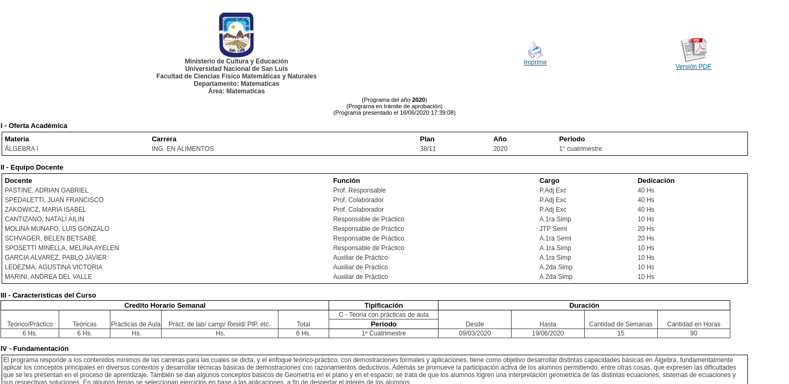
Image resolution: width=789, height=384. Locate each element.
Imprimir (535, 62)
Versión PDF (693, 66)
